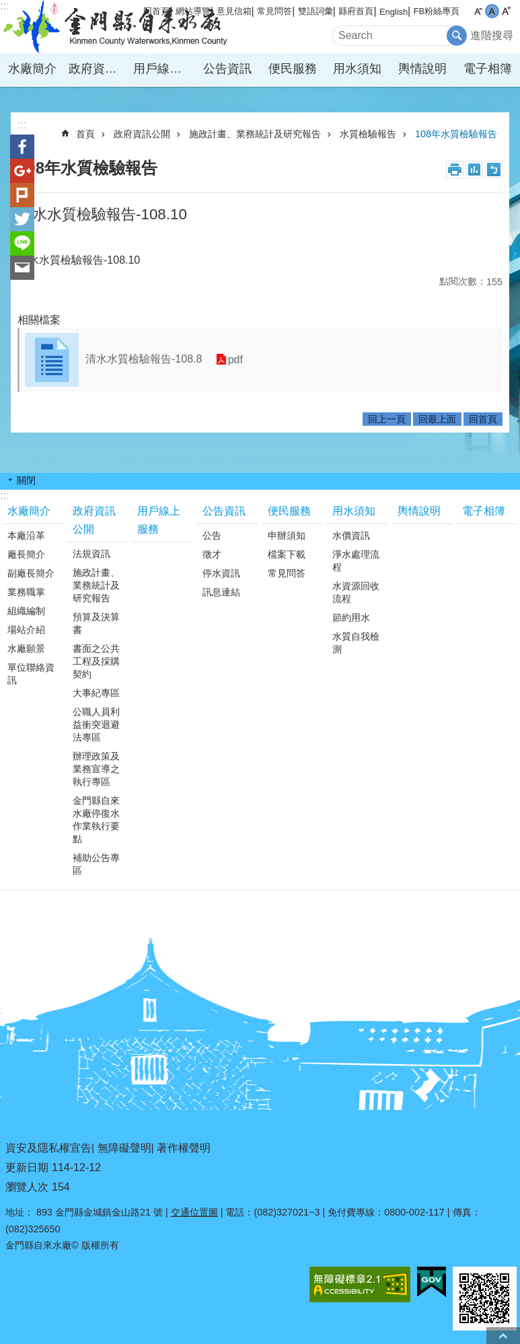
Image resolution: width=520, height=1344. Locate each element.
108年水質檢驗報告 (456, 133)
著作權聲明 (184, 1148)
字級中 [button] (492, 11)
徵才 (211, 554)
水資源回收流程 (355, 592)
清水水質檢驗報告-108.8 (143, 359)
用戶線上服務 (164, 68)
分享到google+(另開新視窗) (22, 171)
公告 (211, 535)
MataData (474, 169)
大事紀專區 (96, 692)
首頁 (85, 133)
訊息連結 (221, 592)
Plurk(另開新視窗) (22, 195)
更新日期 (26, 1167)
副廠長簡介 (30, 573)
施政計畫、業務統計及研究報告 (255, 133)
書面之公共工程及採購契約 (96, 661)
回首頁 (483, 419)
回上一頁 (387, 419)
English (393, 12)
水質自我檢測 (355, 643)
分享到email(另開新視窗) (22, 268)
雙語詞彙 (315, 11)
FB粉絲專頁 (436, 11)
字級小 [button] (478, 11)
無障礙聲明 (124, 1148)
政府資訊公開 (100, 68)
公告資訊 (227, 68)
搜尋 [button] (457, 36)
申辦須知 (286, 535)
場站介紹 (26, 629)
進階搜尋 (491, 35)
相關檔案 (39, 320)
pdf (234, 359)
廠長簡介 (26, 554)
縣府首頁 (355, 11)
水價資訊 (351, 535)
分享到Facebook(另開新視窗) (22, 147)
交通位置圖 (194, 1212)
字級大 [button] (506, 11)
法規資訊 (91, 553)
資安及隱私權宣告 (48, 1148)
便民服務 (292, 68)
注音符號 (494, 169)
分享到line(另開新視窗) (22, 243)
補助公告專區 (96, 864)
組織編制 (26, 610)
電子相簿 (487, 68)
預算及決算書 (96, 623)
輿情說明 (422, 68)
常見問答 (274, 11)
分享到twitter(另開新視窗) (22, 219)
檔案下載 (286, 554)
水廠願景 (26, 648)
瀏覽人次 (26, 1187)
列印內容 (454, 169)
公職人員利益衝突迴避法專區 (96, 724)
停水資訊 (221, 573)
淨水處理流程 (355, 560)
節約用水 (351, 617)
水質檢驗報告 (368, 133)
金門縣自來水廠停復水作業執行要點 (96, 819)
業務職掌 (26, 592)
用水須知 (357, 68)
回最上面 (437, 419)
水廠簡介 (32, 68)
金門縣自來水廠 (117, 27)
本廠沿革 (26, 535)
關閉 (26, 480)
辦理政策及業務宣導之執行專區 (96, 769)
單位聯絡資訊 (30, 673)
